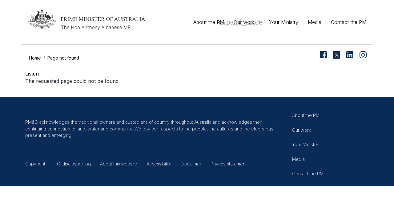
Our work (244, 22)
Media (314, 22)
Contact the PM (348, 22)
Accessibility (159, 163)
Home (35, 57)
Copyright (35, 163)
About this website (118, 163)
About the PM (208, 22)
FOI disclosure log (72, 163)
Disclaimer (191, 163)
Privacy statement (229, 163)
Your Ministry (283, 22)
